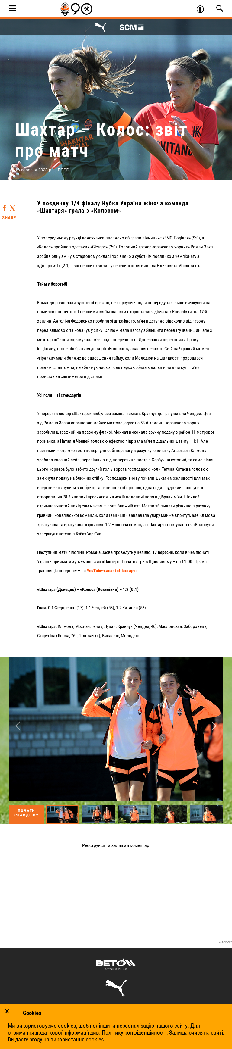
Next (214, 726)
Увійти (203, 10)
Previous (17, 726)
